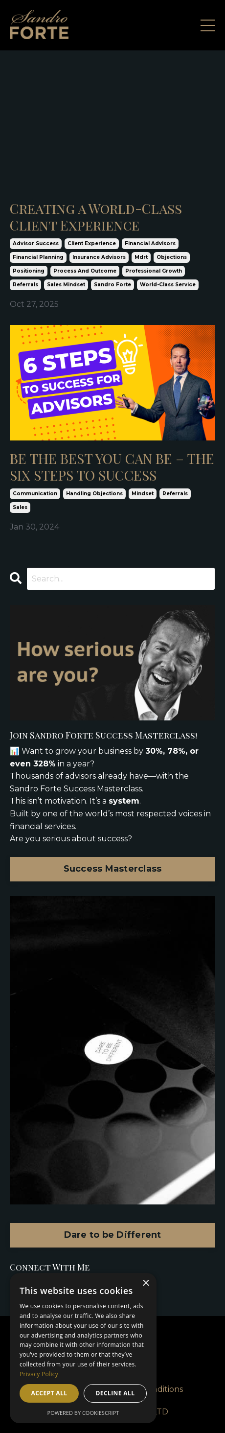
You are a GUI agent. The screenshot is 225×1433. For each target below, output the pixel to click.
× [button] (145, 1283)
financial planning (38, 257)
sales (20, 507)
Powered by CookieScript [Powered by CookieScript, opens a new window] (83, 1412)
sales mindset (66, 284)
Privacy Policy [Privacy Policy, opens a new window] (39, 1374)
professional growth (153, 271)
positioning (29, 271)
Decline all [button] (115, 1393)
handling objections (94, 493)
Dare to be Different (112, 1234)
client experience (92, 243)
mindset (143, 493)
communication (35, 493)
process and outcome (84, 271)
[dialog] (83, 1348)
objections (172, 257)
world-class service (168, 284)
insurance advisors (99, 257)
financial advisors (150, 243)
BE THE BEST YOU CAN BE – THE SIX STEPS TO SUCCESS (112, 466)
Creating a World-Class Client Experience (96, 216)
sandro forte (112, 284)
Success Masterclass (113, 868)
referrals (25, 284)
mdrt (141, 257)
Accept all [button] (49, 1393)
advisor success (36, 243)
